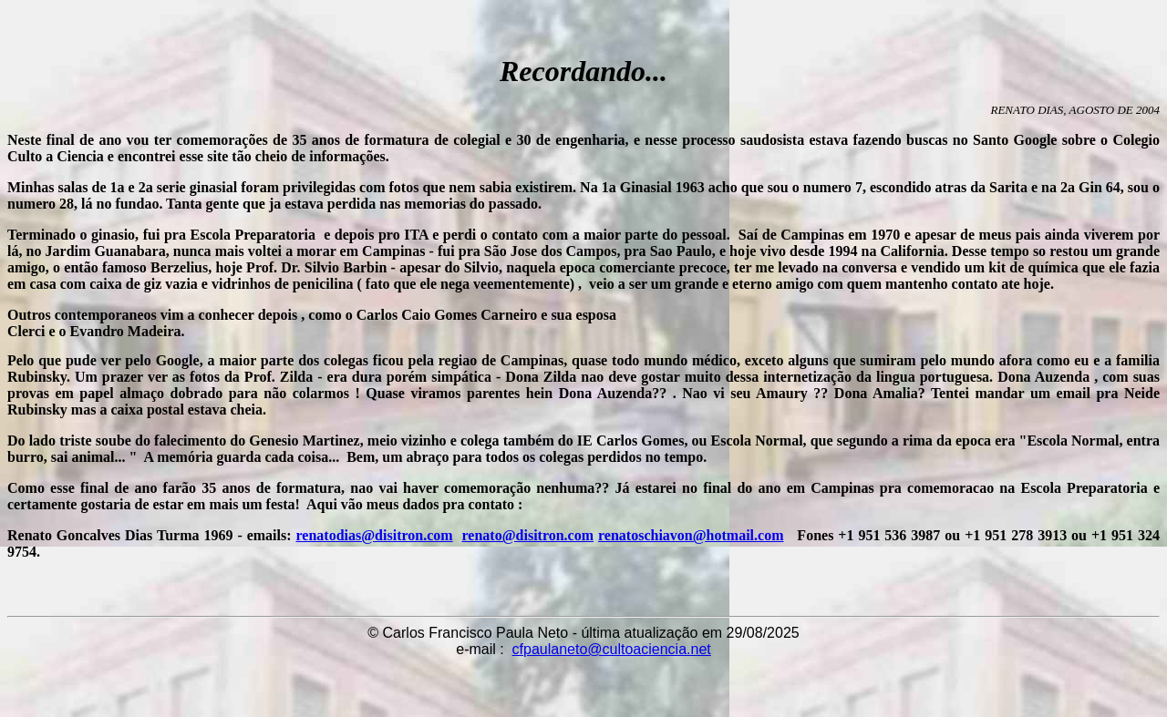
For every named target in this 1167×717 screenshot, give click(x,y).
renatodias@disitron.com (374, 535)
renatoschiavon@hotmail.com (690, 535)
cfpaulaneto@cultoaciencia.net (611, 649)
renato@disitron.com (528, 535)
